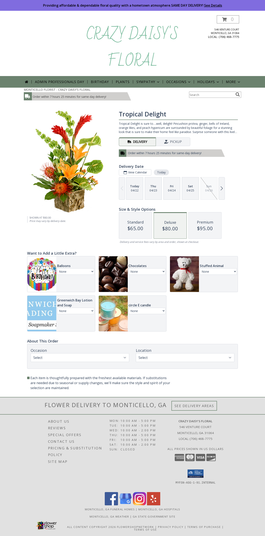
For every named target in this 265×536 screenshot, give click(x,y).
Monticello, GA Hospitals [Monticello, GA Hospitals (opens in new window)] (159, 509)
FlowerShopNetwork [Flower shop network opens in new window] (135, 527)
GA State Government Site (154, 516)
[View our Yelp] (153, 504)
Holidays (208, 82)
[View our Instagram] (139, 504)
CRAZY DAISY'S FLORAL (132, 47)
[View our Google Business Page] (125, 504)
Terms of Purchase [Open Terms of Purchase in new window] (204, 527)
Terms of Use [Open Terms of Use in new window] (145, 529)
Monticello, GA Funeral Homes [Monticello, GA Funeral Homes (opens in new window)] (110, 509)
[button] (228, 19)
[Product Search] (211, 95)
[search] (237, 94)
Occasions (178, 82)
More (233, 82)
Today (161, 172)
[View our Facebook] (111, 504)
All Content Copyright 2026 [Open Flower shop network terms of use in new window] (91, 527)
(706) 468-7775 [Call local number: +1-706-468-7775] (229, 37)
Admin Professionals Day (59, 82)
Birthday (100, 82)
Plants (123, 82)
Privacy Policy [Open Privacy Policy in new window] (170, 527)
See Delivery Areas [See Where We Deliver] (194, 405)
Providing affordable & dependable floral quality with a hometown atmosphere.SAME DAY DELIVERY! (132, 5)
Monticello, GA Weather (109, 516)
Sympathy (148, 82)
